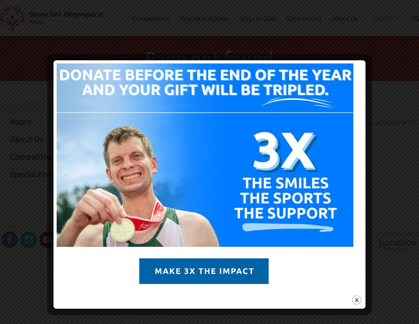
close (355, 300)
